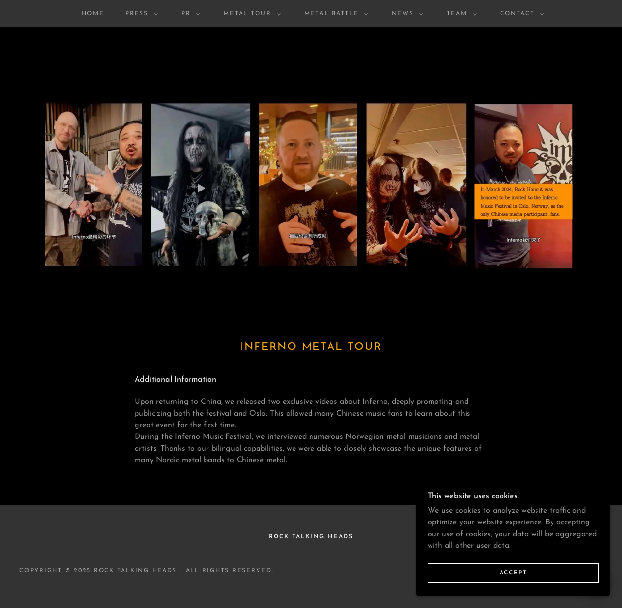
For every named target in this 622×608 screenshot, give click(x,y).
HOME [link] (93, 14)
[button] (140, 13)
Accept (513, 587)
